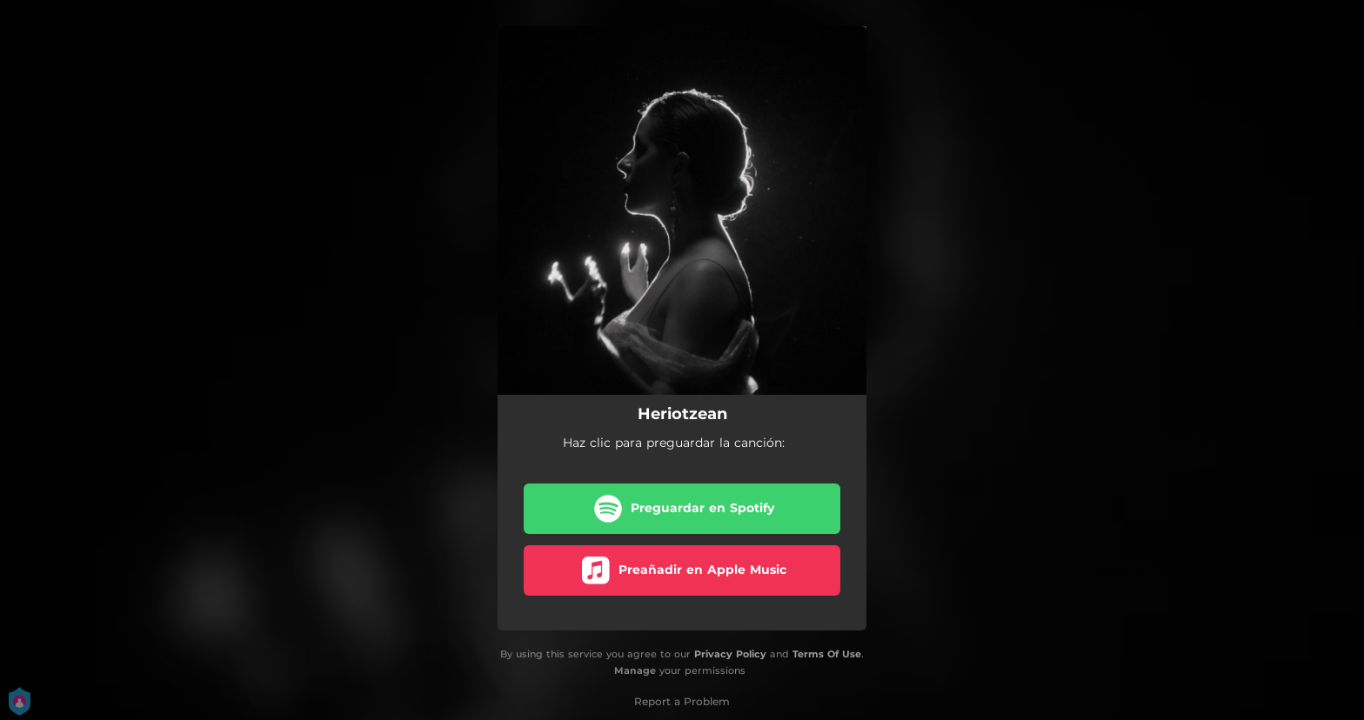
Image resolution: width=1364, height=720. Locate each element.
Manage (635, 670)
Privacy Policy (730, 654)
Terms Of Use (826, 654)
